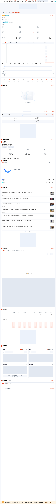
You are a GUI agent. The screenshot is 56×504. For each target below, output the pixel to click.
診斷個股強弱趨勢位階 (16, 12)
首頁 (5, 1)
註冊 (54, 1)
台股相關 (13, 186)
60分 (51, 42)
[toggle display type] (26, 345)
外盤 (53, 63)
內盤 (45, 63)
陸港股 (15, 1)
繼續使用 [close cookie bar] (46, 502)
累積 (52, 250)
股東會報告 (11, 147)
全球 (23, 1)
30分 (45, 42)
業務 (6, 162)
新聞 (7, 1)
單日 (49, 250)
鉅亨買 (29, 1)
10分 (34, 42)
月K (22, 42)
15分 (39, 42)
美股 (12, 1)
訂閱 (35, 1)
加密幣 (26, 1)
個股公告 (8, 186)
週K (16, 42)
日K (11, 42)
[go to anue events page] (49, 1)
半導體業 (7, 15)
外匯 (20, 1)
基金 (18, 1)
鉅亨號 (33, 1)
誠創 (9, 12)
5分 (28, 42)
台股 (10, 1)
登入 (52, 1)
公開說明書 (4, 147)
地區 (3, 162)
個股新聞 (3, 186)
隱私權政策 (42, 502)
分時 (5, 42)
